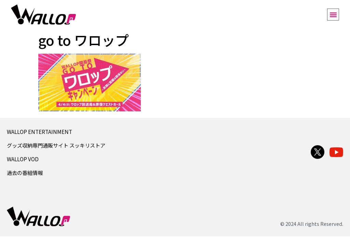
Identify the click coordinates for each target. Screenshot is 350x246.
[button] (333, 14)
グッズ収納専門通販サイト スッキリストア (56, 145)
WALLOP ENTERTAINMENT (39, 131)
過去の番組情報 (25, 172)
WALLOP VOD (23, 158)
